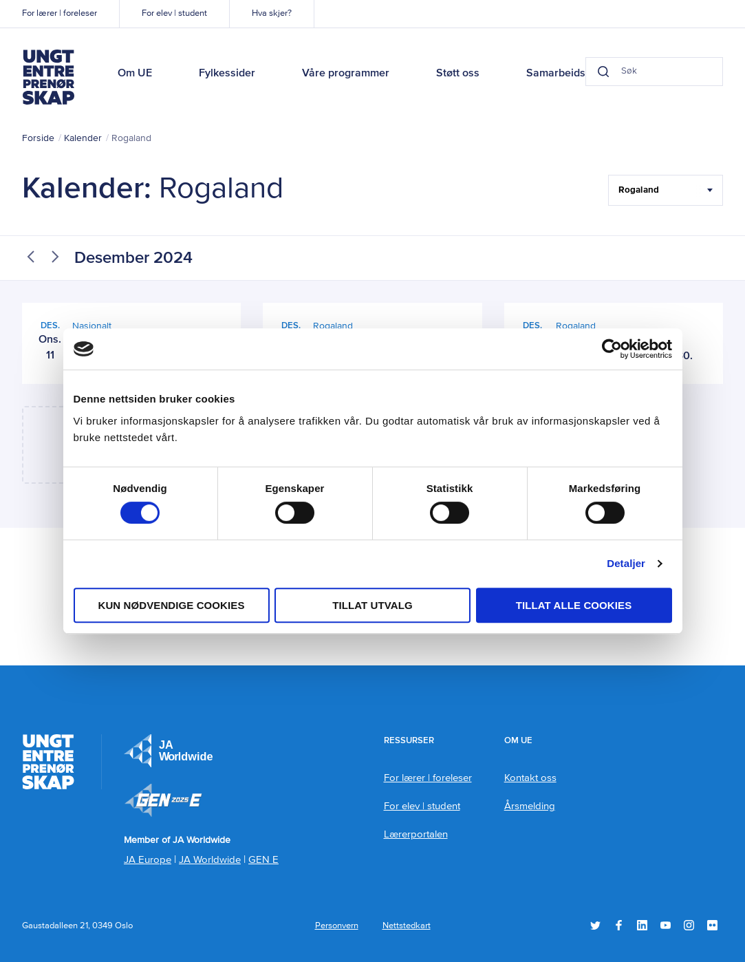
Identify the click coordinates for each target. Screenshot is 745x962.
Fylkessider (227, 73)
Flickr (712, 925)
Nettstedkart (406, 925)
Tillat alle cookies (574, 605)
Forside (38, 138)
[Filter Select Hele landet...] (665, 190)
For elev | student (174, 13)
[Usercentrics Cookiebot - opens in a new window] (612, 349)
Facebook (619, 925)
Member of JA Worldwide (163, 800)
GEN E (263, 860)
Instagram (689, 925)
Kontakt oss (530, 778)
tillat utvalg (372, 605)
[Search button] (603, 71)
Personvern (336, 925)
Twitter (595, 925)
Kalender (83, 138)
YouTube (665, 925)
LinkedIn (642, 925)
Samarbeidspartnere (577, 73)
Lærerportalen (416, 834)
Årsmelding (529, 806)
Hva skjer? (272, 13)
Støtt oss (457, 73)
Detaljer (626, 563)
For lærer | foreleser (59, 13)
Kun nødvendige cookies (171, 605)
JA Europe (168, 750)
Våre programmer (345, 73)
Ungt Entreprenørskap (48, 77)
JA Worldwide (210, 860)
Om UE (135, 73)
